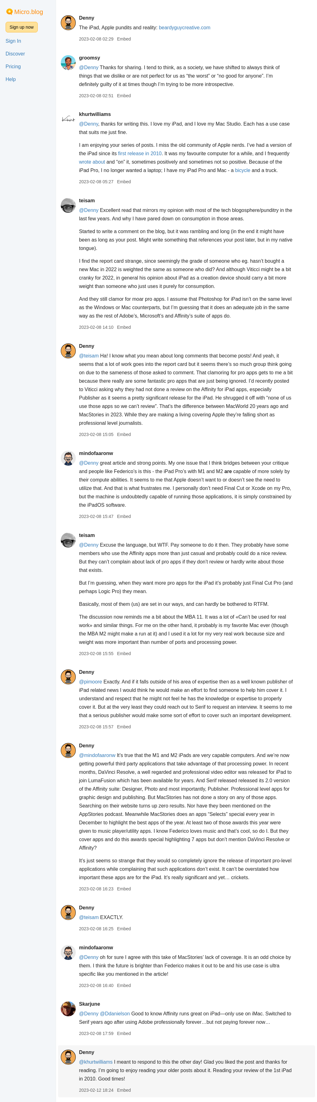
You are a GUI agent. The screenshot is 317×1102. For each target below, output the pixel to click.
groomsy (89, 57)
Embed (124, 38)
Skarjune (89, 1004)
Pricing (13, 66)
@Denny (88, 67)
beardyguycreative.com (184, 27)
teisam (87, 200)
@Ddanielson (115, 1013)
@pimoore (90, 681)
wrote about (92, 162)
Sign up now (22, 27)
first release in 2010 (140, 153)
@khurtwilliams (96, 1062)
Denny (86, 18)
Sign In (13, 41)
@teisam (88, 355)
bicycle (242, 170)
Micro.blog (28, 11)
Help (11, 79)
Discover (15, 53)
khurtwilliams (95, 114)
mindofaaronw (96, 453)
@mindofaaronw (97, 755)
